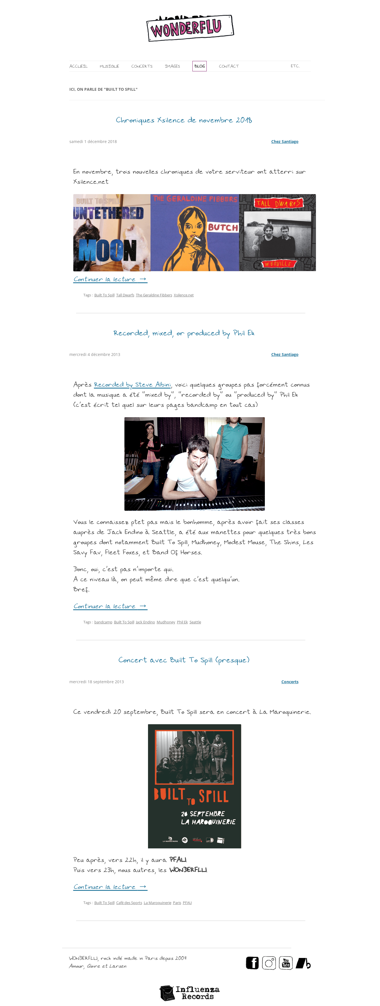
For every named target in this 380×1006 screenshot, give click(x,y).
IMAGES (172, 66)
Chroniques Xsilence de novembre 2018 (184, 121)
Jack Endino (145, 622)
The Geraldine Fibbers (154, 295)
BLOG (199, 66)
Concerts (290, 681)
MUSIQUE (109, 66)
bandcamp (103, 622)
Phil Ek (182, 622)
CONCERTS (142, 66)
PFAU (187, 902)
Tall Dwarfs (125, 295)
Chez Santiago (285, 141)
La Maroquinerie (157, 902)
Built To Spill (104, 295)
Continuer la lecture (110, 279)
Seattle (195, 622)
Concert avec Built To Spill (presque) (184, 661)
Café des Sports (129, 902)
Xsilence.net (184, 295)
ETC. (295, 66)
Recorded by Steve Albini (132, 385)
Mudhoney (166, 622)
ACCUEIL (78, 66)
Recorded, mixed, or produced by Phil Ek (183, 334)
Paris (177, 902)
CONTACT (229, 66)
